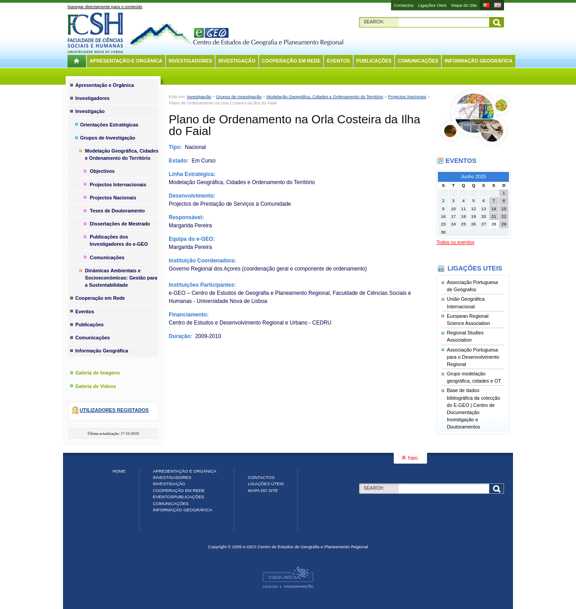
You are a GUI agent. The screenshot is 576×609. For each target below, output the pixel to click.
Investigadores (190, 60)
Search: (374, 21)
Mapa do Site (464, 5)
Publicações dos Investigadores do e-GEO (119, 240)
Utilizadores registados (114, 410)
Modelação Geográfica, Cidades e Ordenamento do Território (324, 96)
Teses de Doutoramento (117, 210)
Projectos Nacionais (407, 96)
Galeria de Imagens (97, 372)
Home (119, 471)
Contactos (404, 5)
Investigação (236, 60)
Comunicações (418, 60)
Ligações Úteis (432, 5)
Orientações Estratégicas (109, 124)
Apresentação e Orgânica (126, 60)
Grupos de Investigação (238, 96)
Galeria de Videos (95, 386)
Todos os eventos (455, 242)
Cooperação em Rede (291, 60)
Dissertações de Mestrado (120, 223)
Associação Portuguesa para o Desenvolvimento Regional (473, 357)
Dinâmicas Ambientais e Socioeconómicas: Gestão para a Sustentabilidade (121, 278)
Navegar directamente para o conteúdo (105, 6)
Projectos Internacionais (118, 184)
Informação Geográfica (479, 60)
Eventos (338, 60)
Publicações (374, 60)
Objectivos (102, 171)
